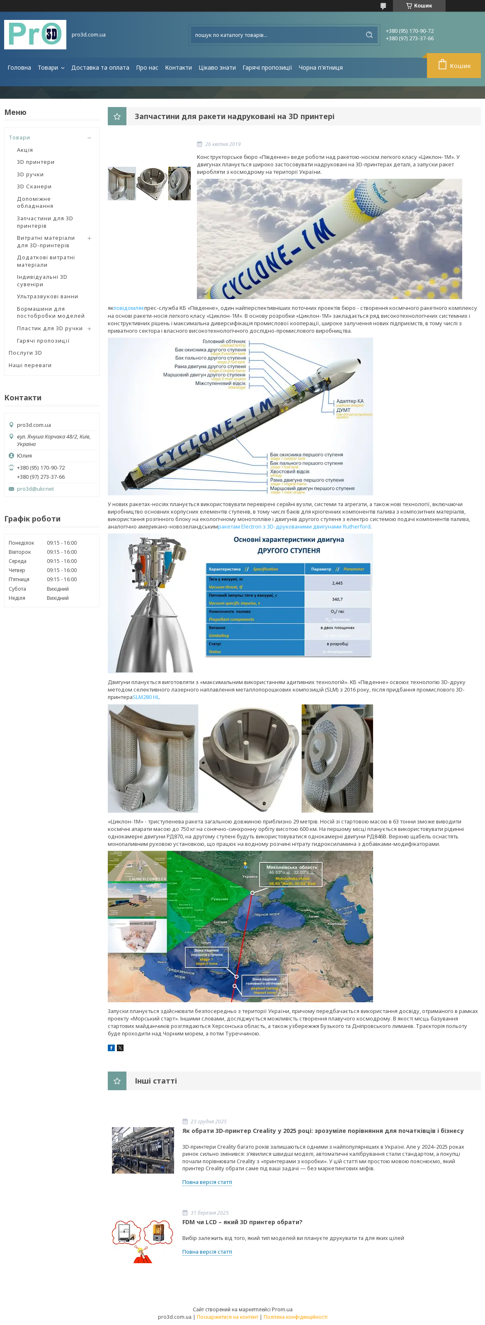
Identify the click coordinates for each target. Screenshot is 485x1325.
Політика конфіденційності (295, 1316)
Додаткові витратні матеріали (46, 260)
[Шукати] (369, 35)
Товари (49, 67)
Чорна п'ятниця (321, 67)
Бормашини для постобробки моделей (51, 312)
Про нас (147, 67)
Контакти (178, 67)
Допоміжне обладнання (35, 202)
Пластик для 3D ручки (50, 328)
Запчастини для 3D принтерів (45, 221)
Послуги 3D (25, 352)
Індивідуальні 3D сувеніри (42, 280)
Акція (25, 149)
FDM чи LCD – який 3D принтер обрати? (242, 1222)
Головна (19, 67)
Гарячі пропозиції (267, 67)
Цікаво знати (217, 67)
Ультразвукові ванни (47, 296)
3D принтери (36, 162)
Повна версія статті (207, 1182)
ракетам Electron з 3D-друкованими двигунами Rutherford (294, 526)
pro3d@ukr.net (35, 488)
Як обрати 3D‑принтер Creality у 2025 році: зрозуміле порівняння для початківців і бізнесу (323, 1131)
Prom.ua (282, 1309)
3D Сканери (34, 186)
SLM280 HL (146, 697)
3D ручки (30, 174)
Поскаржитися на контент (227, 1316)
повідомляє (129, 308)
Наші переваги (30, 365)
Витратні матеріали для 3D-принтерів (46, 241)
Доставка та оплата (100, 67)
